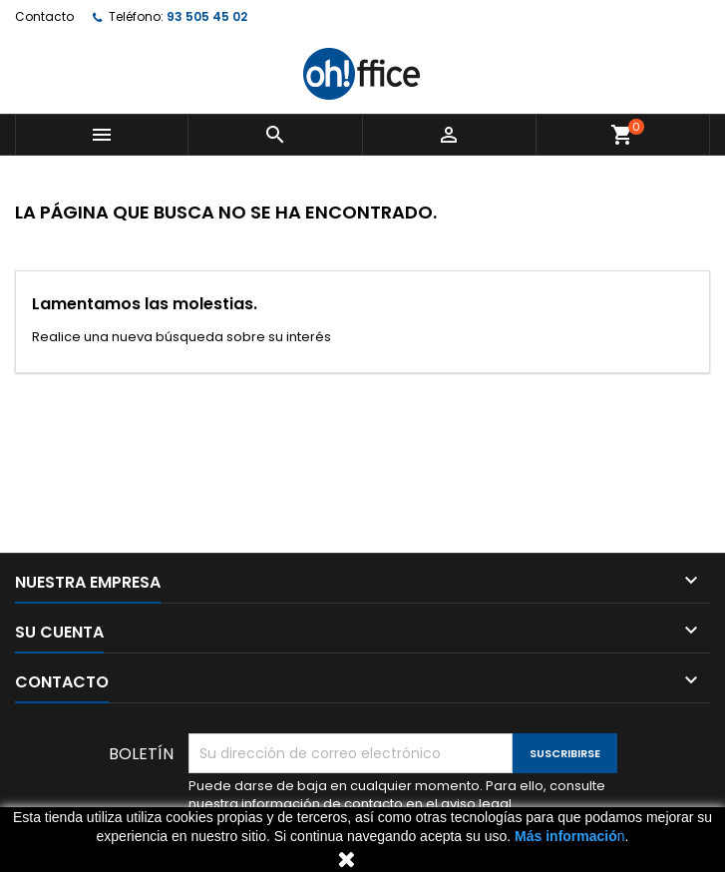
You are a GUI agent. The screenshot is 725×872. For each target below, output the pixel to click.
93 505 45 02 (207, 16)
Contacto (44, 16)
